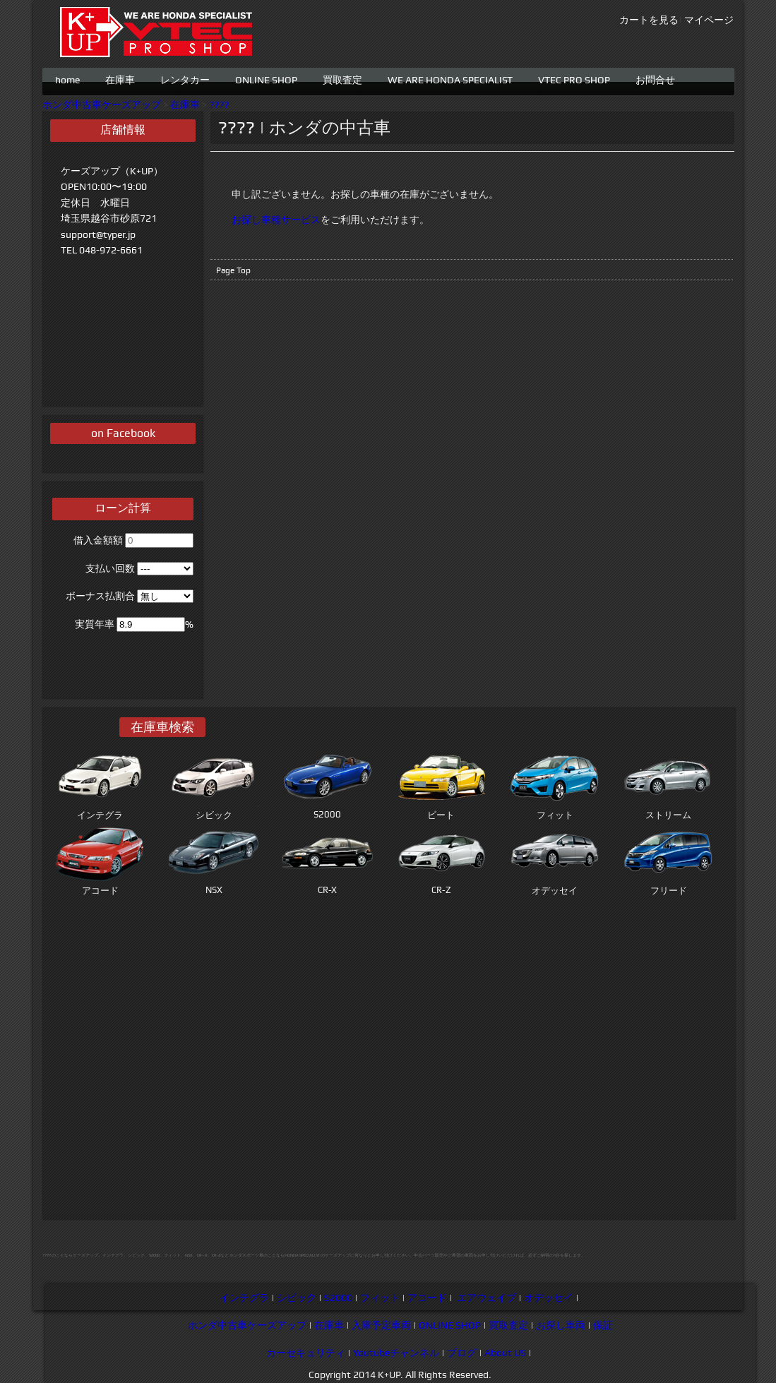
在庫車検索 (162, 726)
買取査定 (342, 78)
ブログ (462, 1352)
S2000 (338, 1297)
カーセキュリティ (305, 1352)
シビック (296, 1297)
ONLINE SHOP (266, 78)
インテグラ (244, 1297)
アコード (427, 1297)
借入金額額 (98, 540)
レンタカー (185, 78)
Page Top (233, 270)
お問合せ (655, 78)
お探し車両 (560, 1325)
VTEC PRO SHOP (574, 78)
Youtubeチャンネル (396, 1352)
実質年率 (94, 624)
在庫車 (120, 78)
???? (219, 104)
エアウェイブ (486, 1297)
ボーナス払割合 (100, 595)
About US (505, 1352)
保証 (603, 1325)
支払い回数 (110, 568)
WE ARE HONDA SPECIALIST (450, 78)
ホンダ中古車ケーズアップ (101, 104)
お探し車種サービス (276, 219)
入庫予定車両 (381, 1325)
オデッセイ (548, 1297)
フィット (380, 1297)
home (67, 78)
